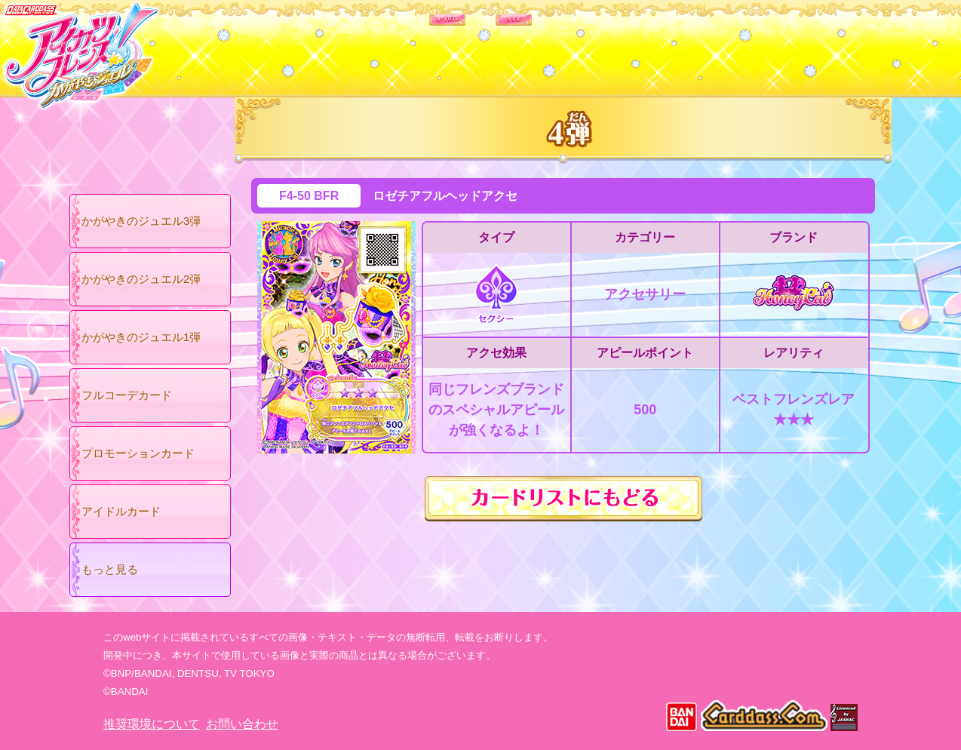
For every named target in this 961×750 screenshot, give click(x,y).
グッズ (577, 44)
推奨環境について (151, 724)
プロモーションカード (138, 453)
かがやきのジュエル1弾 (141, 336)
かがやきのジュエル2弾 (141, 278)
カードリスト (384, 44)
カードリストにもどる (563, 498)
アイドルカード (121, 511)
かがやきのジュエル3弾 (141, 220)
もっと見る (109, 569)
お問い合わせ (242, 724)
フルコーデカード (126, 395)
